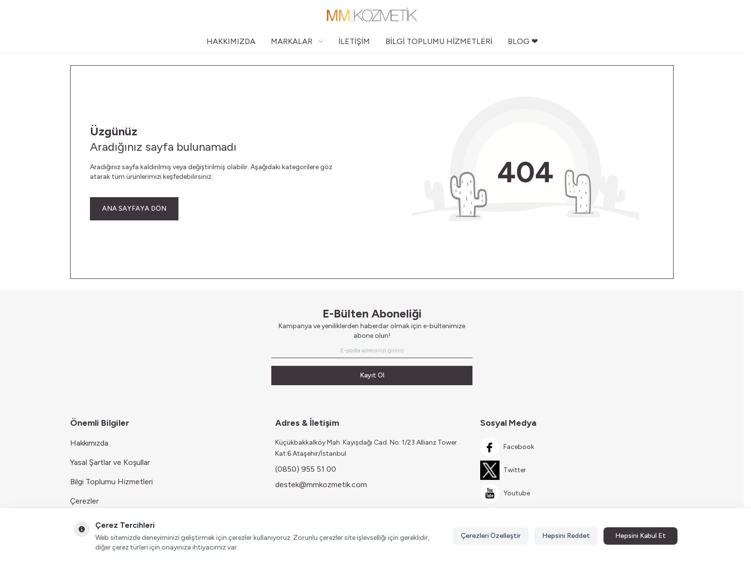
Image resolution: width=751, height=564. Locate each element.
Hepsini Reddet (566, 536)
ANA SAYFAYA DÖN (134, 208)
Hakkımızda (89, 443)
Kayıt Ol (372, 375)
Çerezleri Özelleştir (491, 536)
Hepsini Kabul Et (640, 536)
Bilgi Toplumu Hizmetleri (111, 481)
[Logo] (372, 15)
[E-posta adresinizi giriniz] (371, 350)
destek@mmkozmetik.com (321, 484)
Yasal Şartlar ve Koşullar (110, 462)
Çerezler (84, 501)
